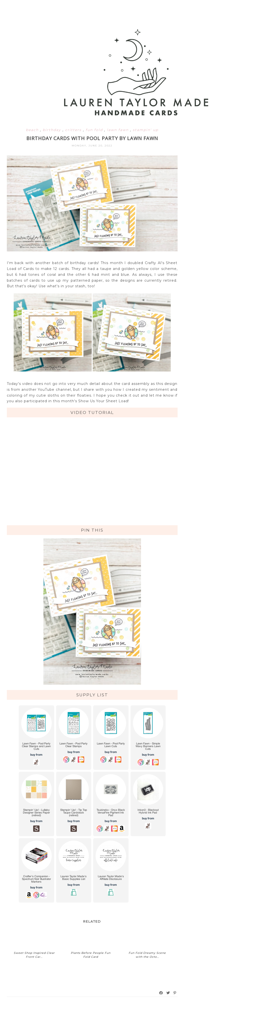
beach (33, 130)
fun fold (95, 130)
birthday (52, 130)
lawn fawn (118, 130)
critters (74, 130)
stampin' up (145, 130)
